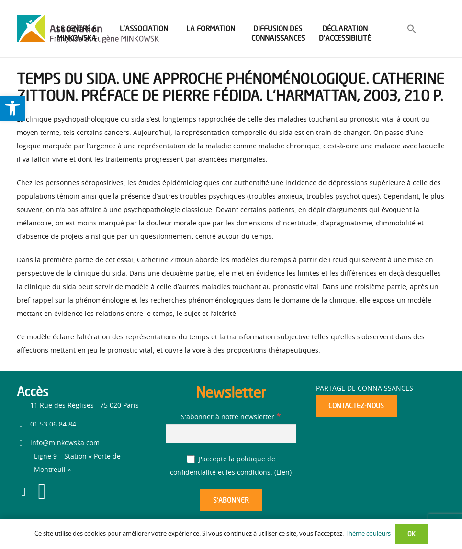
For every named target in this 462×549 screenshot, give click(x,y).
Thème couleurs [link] (368, 534)
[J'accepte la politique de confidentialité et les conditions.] (191, 459)
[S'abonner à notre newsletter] (230, 433)
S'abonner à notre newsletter (231, 417)
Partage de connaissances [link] (364, 388)
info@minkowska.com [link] (65, 443)
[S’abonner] (231, 500)
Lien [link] (283, 473)
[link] (12, 108)
